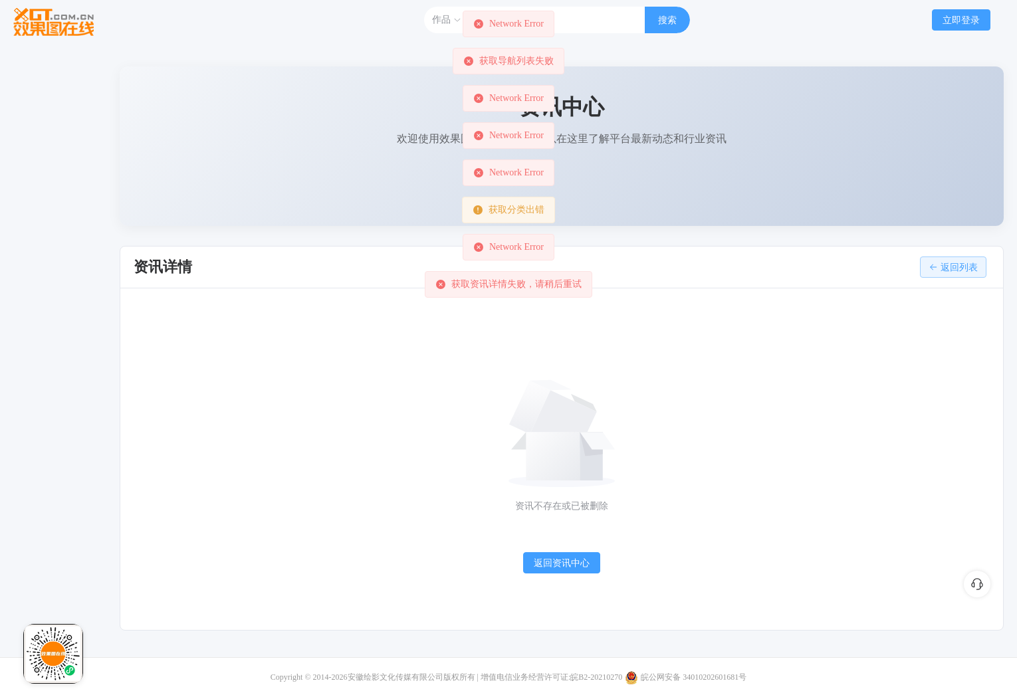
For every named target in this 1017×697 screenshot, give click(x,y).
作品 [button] (446, 20)
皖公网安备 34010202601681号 (693, 677)
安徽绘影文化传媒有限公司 (395, 677)
